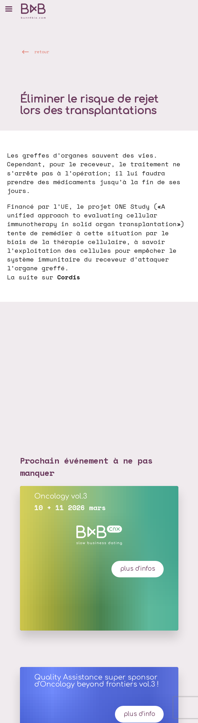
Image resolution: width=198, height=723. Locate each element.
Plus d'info (139, 714)
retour (41, 51)
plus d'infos (137, 568)
